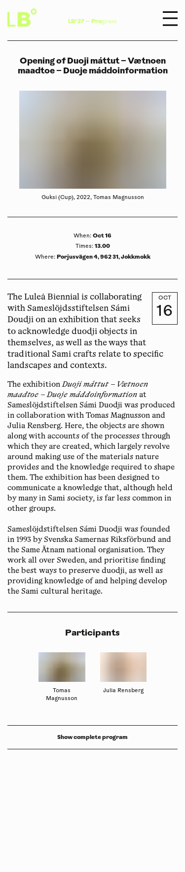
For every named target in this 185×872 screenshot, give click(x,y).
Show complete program (92, 737)
